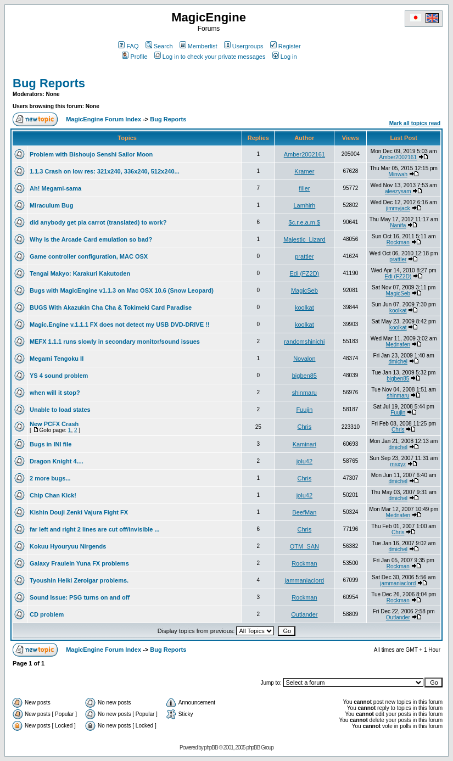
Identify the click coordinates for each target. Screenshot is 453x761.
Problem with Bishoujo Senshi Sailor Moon (91, 154)
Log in (284, 56)
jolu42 (304, 461)
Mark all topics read (414, 123)
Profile (134, 56)
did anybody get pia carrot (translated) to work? (98, 222)
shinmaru (304, 392)
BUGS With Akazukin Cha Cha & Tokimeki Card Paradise (111, 307)
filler (304, 188)
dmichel (398, 362)
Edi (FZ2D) (304, 273)
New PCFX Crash (54, 424)
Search (159, 46)
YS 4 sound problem (59, 375)
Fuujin (304, 409)
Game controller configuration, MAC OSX (89, 256)
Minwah (398, 174)
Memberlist (198, 46)
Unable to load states (60, 409)
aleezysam (398, 191)
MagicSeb (304, 290)
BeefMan (304, 512)
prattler (304, 256)
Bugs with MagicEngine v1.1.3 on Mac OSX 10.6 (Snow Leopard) (122, 290)
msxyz (398, 464)
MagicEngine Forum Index (103, 119)
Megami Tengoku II (56, 358)
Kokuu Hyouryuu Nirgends (68, 546)
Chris (305, 426)
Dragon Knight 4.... (56, 461)
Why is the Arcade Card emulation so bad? (91, 239)
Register (285, 46)
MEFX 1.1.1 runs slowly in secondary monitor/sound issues (115, 341)
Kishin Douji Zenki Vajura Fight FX (79, 512)
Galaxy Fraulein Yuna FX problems (79, 563)
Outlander (304, 614)
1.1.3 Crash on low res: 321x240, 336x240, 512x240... (105, 171)
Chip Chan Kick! (53, 495)
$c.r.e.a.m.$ (304, 222)
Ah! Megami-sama (55, 188)
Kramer (304, 171)
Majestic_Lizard (304, 239)
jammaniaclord (305, 580)
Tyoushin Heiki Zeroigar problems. (79, 580)
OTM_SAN (304, 546)
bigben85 (304, 375)
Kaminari (304, 444)
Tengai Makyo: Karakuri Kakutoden (80, 273)
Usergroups (244, 46)
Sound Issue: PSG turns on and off (80, 597)
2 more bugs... (50, 478)
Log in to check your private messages (210, 56)
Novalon (304, 358)
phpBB (211, 748)
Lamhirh (304, 205)
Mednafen (398, 345)
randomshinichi (304, 341)
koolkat (304, 307)
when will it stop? (55, 392)
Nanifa (398, 225)
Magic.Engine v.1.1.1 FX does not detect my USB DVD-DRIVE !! (119, 324)
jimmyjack (398, 208)
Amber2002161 (304, 154)
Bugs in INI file (50, 444)
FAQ (128, 46)
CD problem (47, 614)
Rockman (398, 242)
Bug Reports (49, 83)
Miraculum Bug (51, 205)
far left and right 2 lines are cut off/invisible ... (95, 529)
